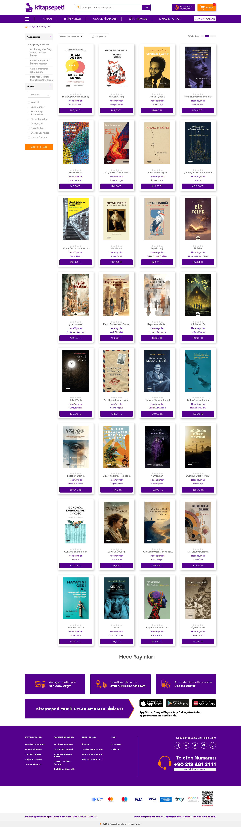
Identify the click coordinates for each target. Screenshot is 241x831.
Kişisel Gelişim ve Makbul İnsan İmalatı (75, 248)
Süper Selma (75, 172)
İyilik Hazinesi (76, 324)
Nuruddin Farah (116, 635)
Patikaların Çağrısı (157, 172)
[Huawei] (204, 703)
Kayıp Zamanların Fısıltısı (116, 324)
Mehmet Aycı (157, 635)
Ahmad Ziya (198, 483)
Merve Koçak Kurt (38, 119)
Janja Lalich (75, 635)
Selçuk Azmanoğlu (157, 408)
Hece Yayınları (75, 100)
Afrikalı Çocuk (157, 96)
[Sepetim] (206, 7)
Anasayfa (30, 27)
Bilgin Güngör (36, 107)
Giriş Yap (115, 749)
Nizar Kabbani (36, 128)
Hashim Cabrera (37, 137)
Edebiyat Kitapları (35, 744)
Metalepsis (116, 248)
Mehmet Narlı (198, 104)
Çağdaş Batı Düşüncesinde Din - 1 (198, 173)
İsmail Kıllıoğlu (116, 180)
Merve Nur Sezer (75, 483)
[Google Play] (177, 703)
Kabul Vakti (76, 400)
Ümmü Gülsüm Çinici (198, 256)
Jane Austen (116, 559)
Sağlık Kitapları (33, 759)
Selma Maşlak (116, 408)
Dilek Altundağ (116, 332)
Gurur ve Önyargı (116, 551)
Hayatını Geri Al (76, 627)
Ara (143, 7)
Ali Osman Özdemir (76, 332)
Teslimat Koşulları (63, 744)
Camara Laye (157, 104)
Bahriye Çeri (35, 123)
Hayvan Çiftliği (116, 96)
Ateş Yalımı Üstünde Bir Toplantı (116, 173)
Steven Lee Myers (38, 133)
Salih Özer (198, 559)
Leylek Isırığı (157, 248)
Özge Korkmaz (116, 483)
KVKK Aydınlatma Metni (63, 755)
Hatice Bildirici (198, 635)
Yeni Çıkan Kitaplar (92, 749)
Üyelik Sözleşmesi (63, 749)
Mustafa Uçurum (198, 332)
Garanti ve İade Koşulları (62, 762)
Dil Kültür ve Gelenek (198, 551)
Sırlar (116, 627)
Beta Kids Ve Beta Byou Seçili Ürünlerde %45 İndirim (41, 80)
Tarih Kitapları (33, 754)
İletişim (86, 744)
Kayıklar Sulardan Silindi (116, 400)
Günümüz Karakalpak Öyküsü (75, 552)
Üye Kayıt (116, 744)
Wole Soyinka (157, 483)
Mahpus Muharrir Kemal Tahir (157, 400)
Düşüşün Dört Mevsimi (198, 475)
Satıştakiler (99, 36)
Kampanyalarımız (38, 44)
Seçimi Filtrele (39, 147)
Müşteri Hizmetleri (92, 759)
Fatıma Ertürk (116, 256)
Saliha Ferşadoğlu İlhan (157, 256)
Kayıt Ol (187, 9)
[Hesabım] (177, 7)
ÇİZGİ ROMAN (138, 18)
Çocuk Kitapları (33, 749)
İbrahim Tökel (157, 180)
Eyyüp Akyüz (76, 256)
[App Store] (151, 703)
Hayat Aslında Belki (157, 324)
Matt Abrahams (75, 104)
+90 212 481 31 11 (195, 764)
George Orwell (116, 104)
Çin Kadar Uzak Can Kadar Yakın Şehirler (157, 552)
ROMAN (47, 18)
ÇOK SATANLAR (205, 18)
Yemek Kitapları (33, 764)
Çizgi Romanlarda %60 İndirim (39, 70)
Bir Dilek (198, 248)
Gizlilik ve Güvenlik (64, 769)
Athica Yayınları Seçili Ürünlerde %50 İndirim (41, 52)
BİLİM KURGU (72, 18)
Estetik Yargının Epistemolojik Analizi (76, 476)
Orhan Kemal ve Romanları (198, 96)
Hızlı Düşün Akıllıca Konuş (75, 96)
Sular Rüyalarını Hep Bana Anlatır (116, 476)
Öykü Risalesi (198, 627)
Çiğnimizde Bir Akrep (157, 627)
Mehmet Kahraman (157, 332)
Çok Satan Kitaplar (92, 754)
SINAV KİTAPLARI (170, 18)
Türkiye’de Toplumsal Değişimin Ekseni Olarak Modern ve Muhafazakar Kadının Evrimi (198, 400)
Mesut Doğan (157, 559)
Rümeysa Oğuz (76, 408)
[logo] (45, 8)
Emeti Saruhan (75, 180)
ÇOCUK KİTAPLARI (105, 18)
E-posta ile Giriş (186, 6)
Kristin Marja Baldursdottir (36, 113)
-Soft (104, 828)
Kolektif (33, 102)
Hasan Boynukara (198, 408)
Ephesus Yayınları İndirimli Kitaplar (39, 62)
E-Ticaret (112, 828)
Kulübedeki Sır (198, 324)
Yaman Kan (157, 475)
